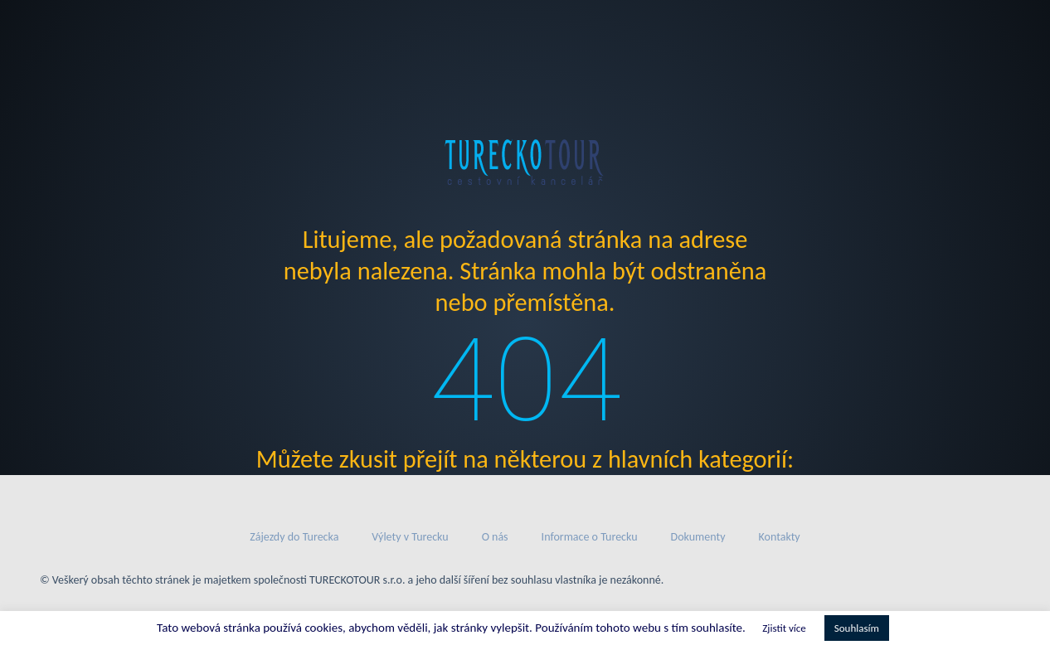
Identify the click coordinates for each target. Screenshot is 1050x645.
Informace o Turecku (590, 537)
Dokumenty (698, 537)
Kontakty (779, 537)
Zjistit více (783, 628)
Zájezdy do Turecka (294, 537)
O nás (495, 537)
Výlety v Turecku (410, 537)
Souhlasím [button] (856, 628)
